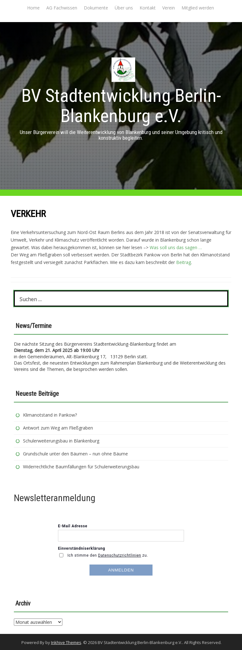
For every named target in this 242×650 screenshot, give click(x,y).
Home (33, 8)
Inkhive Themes (66, 642)
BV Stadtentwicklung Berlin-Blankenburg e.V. (121, 105)
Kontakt (148, 8)
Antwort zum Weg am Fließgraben (58, 428)
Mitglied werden (198, 8)
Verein (168, 8)
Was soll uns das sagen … (175, 247)
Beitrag (183, 262)
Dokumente (96, 8)
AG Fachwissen (61, 8)
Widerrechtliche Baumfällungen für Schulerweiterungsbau (81, 467)
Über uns (124, 8)
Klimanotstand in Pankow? (50, 415)
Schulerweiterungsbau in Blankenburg (62, 441)
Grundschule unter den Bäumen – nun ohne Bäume (75, 454)
